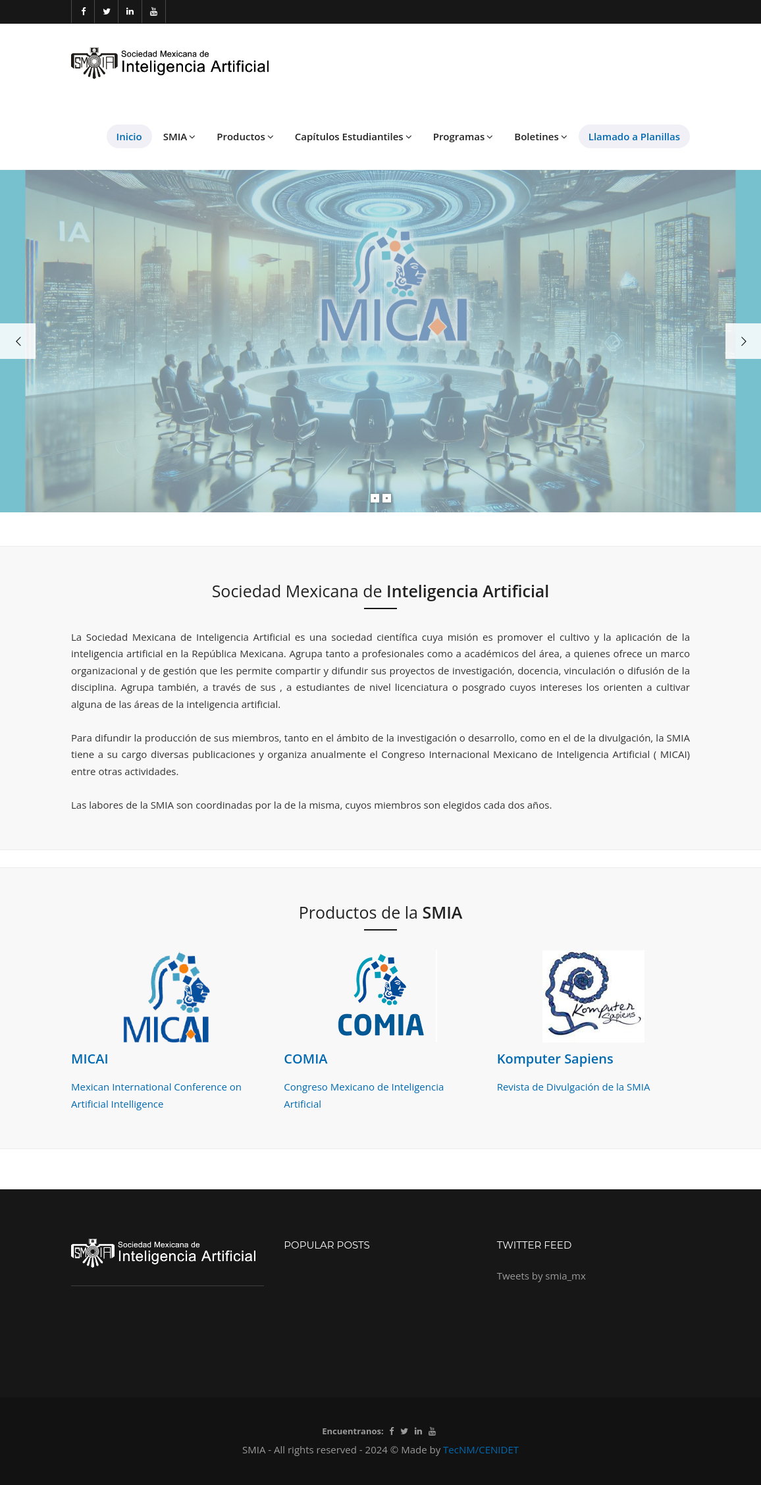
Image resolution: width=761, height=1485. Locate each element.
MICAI (90, 1058)
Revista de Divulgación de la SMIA (573, 1086)
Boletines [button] (540, 136)
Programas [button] (463, 136)
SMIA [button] (179, 136)
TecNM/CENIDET (481, 1449)
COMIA (305, 1058)
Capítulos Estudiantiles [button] (353, 136)
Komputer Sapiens (555, 1058)
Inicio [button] (129, 136)
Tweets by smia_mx (541, 1275)
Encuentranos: (352, 1431)
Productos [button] (245, 136)
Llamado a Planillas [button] (634, 136)
